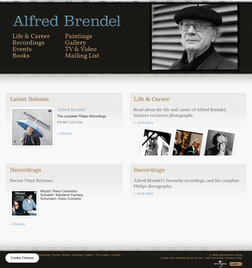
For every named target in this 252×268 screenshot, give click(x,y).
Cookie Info (167, 257)
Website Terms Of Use (189, 257)
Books (21, 56)
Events (22, 49)
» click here (144, 122)
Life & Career (31, 36)
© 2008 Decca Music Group (226, 254)
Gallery (75, 43)
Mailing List (82, 56)
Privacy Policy (234, 257)
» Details (64, 133)
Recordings (28, 43)
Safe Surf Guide (214, 257)
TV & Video (81, 49)
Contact (115, 254)
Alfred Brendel (71, 109)
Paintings (78, 36)
